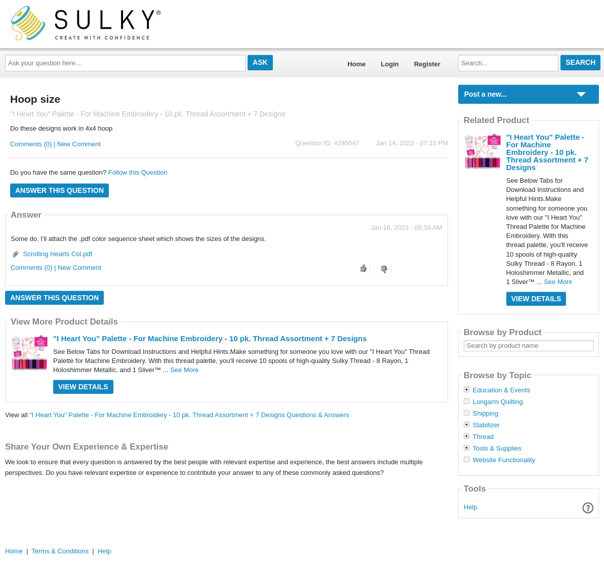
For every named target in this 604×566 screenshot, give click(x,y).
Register (427, 64)
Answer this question (59, 190)
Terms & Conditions (60, 551)
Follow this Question (138, 172)
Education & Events (501, 390)
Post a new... (485, 94)
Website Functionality (504, 460)
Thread (483, 436)
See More (184, 370)
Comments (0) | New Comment (55, 144)
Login (389, 64)
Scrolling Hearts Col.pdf (58, 254)
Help (470, 507)
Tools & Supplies (497, 448)
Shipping (486, 413)
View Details (83, 387)
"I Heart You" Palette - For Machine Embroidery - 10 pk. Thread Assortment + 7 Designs (210, 338)
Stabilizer (486, 425)
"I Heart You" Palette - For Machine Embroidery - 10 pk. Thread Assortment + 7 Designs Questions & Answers (189, 415)
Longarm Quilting (498, 402)
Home (356, 64)
